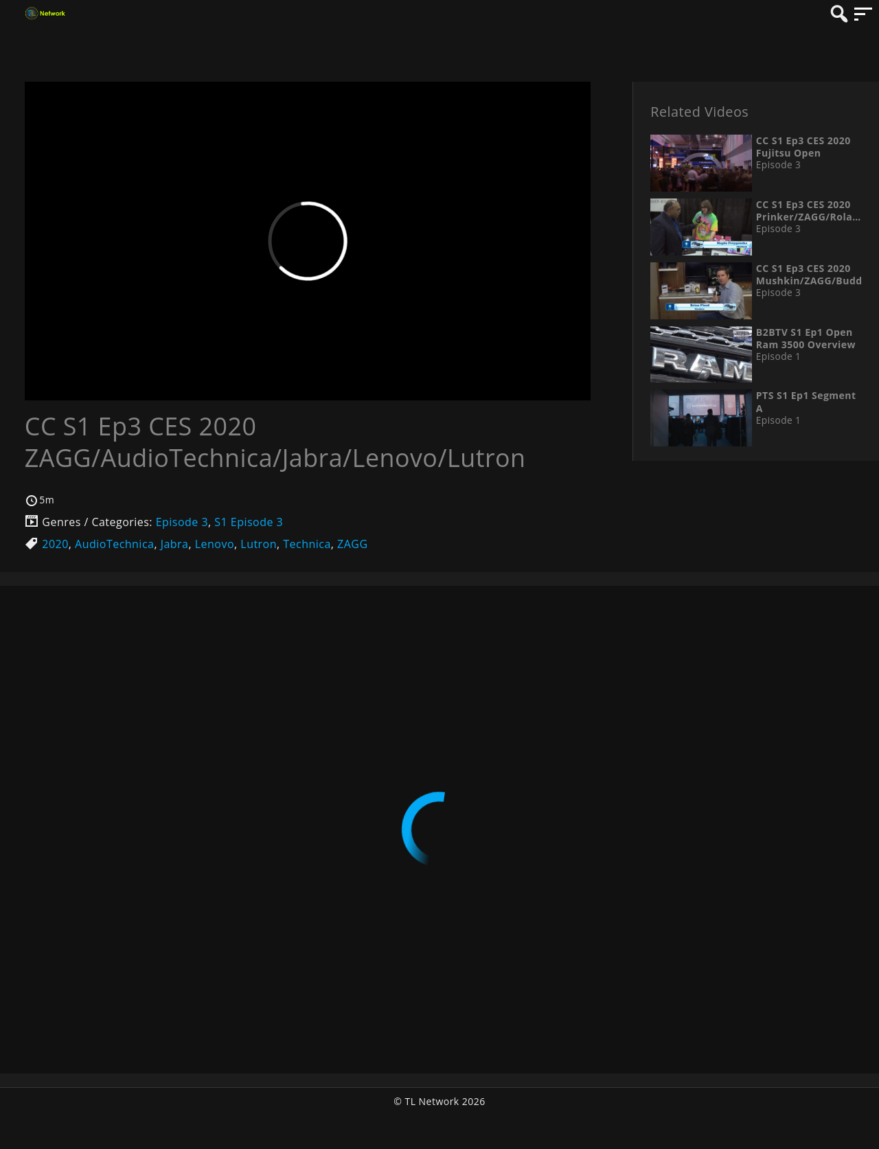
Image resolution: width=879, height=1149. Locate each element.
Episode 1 (778, 356)
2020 (55, 543)
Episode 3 (182, 522)
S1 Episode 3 (248, 522)
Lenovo (214, 543)
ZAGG (352, 543)
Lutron (258, 543)
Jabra (175, 543)
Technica (307, 543)
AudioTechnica (114, 543)
